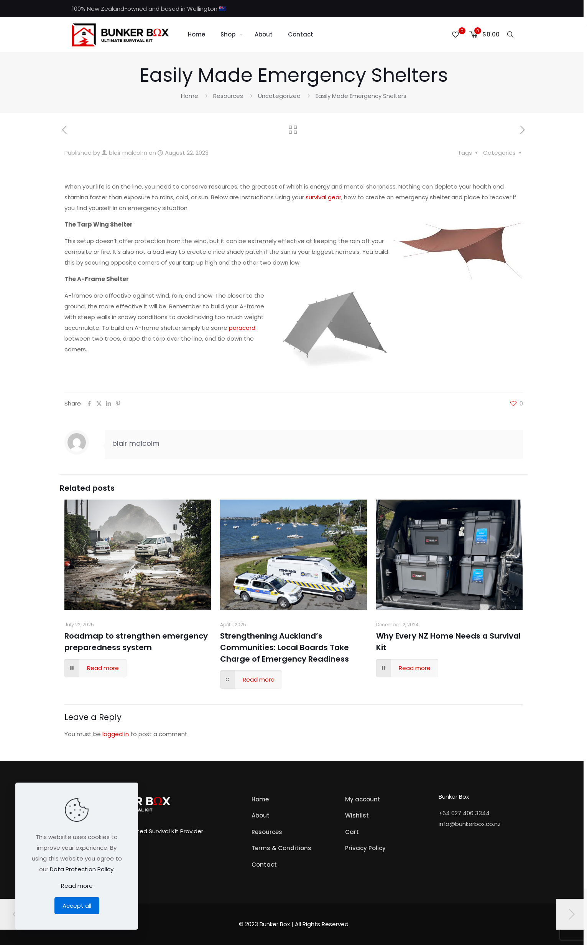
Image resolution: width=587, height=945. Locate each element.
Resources (228, 96)
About (261, 815)
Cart (352, 832)
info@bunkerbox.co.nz (470, 824)
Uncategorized (279, 96)
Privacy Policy (365, 848)
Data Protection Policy (81, 869)
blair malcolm (128, 153)
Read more (77, 886)
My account (362, 799)
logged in (115, 734)
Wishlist (357, 815)
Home (189, 96)
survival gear (323, 197)
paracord (241, 328)
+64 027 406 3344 (464, 813)
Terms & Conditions (281, 848)
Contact (264, 865)
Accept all (76, 906)
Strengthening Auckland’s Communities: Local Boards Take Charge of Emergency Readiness (284, 647)
